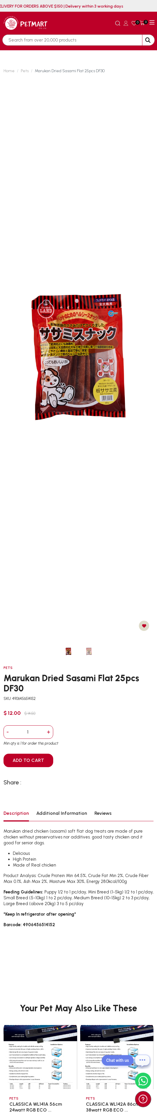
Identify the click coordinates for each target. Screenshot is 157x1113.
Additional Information (61, 813)
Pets (25, 70)
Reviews (103, 813)
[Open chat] (142, 1060)
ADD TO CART (28, 760)
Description (16, 813)
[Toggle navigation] (152, 22)
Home (9, 70)
